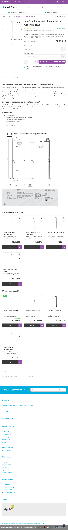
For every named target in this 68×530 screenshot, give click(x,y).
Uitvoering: (27, 46)
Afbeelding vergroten (17, 39)
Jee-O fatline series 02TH (56, 232)
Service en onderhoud (7, 447)
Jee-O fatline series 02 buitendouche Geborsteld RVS (33, 233)
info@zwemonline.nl (10, 492)
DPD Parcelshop (6, 450)
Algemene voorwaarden (8, 426)
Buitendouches (8, 376)
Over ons (4, 423)
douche (15, 376)
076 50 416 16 (8, 490)
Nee (48, 527)
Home (3, 16)
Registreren (5, 462)
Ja (40, 527)
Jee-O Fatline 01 (28, 376)
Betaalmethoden (6, 434)
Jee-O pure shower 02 (33, 310)
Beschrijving (5, 77)
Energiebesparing (6, 445)
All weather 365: (29, 53)
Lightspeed (19, 523)
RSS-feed (37, 523)
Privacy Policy (5, 431)
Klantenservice (6, 439)
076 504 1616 (17, 2)
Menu (5, 2)
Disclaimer (5, 429)
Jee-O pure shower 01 (10, 310)
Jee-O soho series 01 (54, 310)
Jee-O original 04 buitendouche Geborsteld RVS (9, 233)
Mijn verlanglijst (6, 470)
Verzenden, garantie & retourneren (11, 437)
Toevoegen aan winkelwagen (52, 61)
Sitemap (4, 442)
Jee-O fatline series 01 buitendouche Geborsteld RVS (22, 16)
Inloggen (51, 2)
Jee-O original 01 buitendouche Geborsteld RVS (9, 349)
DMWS (29, 523)
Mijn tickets (5, 467)
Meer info (10, 247)
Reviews (15, 77)
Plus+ (33, 523)
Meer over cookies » (60, 527)
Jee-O (20, 376)
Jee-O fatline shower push (10, 270)
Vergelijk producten (7, 472)
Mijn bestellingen (6, 464)
